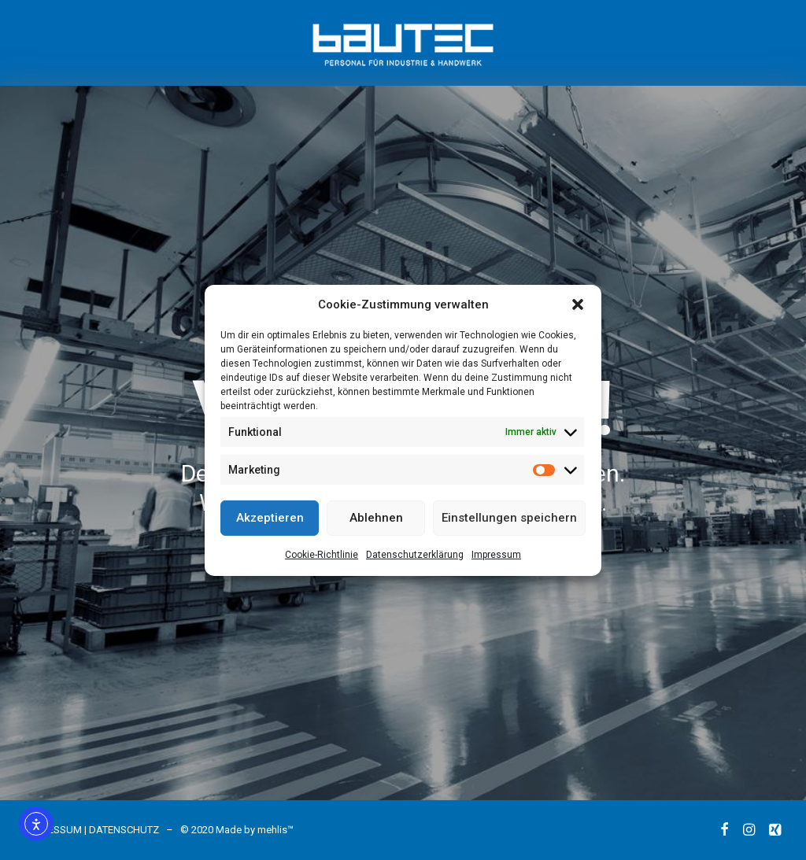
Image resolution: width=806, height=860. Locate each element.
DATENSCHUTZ (124, 830)
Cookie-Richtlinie (321, 553)
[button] (578, 304)
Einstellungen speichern (509, 518)
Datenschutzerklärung (415, 553)
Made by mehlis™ (255, 830)
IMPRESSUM (53, 830)
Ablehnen (376, 518)
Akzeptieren (270, 518)
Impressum (496, 553)
